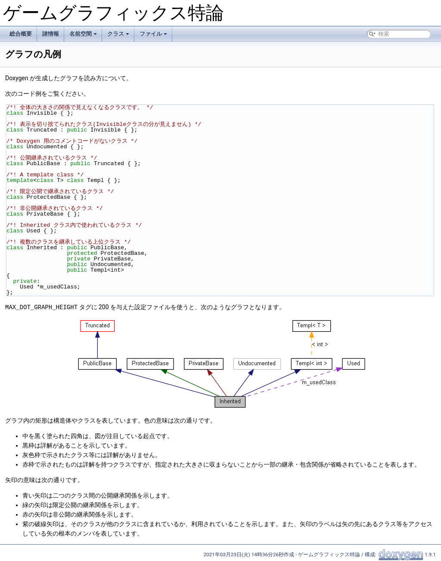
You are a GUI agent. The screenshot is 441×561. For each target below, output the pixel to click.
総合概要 (20, 34)
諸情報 (50, 34)
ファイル (153, 34)
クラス (118, 34)
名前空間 (83, 34)
